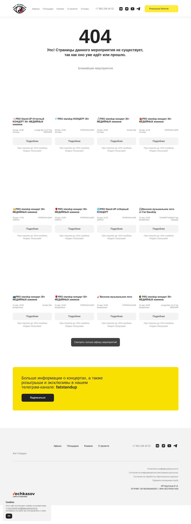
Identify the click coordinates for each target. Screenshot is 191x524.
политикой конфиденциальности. (22, 508)
